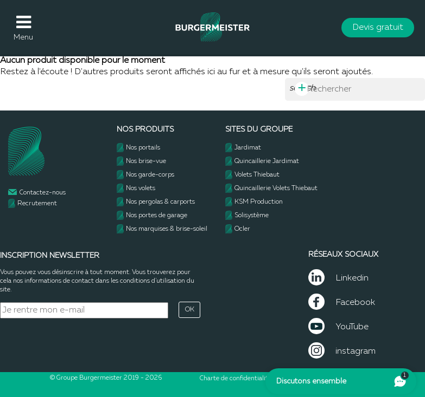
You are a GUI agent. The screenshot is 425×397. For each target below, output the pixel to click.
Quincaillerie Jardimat (266, 161)
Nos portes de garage (156, 215)
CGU (284, 378)
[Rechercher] (355, 89)
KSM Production (258, 202)
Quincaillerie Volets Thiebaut (276, 188)
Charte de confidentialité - (239, 378)
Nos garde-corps (150, 175)
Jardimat (247, 148)
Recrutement (37, 203)
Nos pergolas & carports (160, 202)
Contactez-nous (43, 193)
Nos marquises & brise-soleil (166, 229)
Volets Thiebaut (257, 175)
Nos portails (143, 148)
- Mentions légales (319, 378)
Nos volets (140, 188)
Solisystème (251, 215)
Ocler (242, 229)
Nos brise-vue (146, 161)
